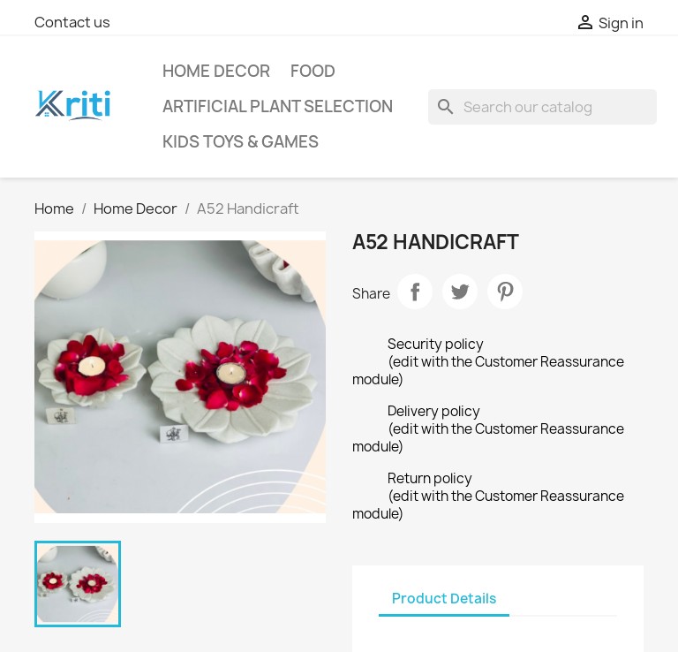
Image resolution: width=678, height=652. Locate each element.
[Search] (542, 107)
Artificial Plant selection (277, 106)
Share (415, 291)
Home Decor (216, 71)
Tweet (460, 291)
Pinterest (505, 291)
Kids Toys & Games (240, 142)
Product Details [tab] (444, 598)
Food (312, 71)
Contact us (72, 22)
